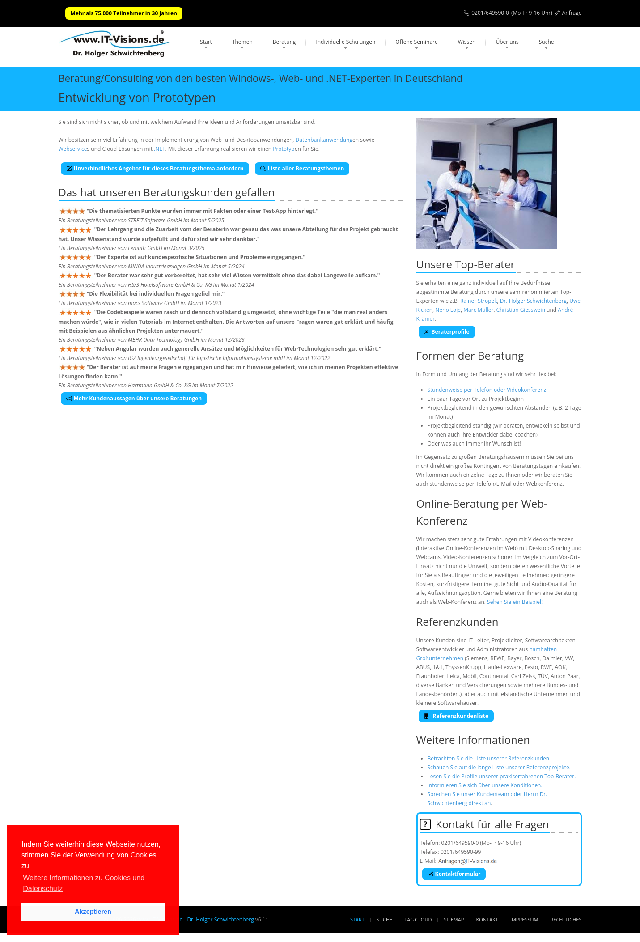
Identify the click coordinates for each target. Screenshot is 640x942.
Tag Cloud (418, 919)
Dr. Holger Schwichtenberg (533, 301)
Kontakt (487, 919)
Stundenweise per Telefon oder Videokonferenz (487, 390)
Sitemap (454, 919)
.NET (159, 149)
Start (206, 42)
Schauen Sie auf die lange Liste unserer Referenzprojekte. (499, 767)
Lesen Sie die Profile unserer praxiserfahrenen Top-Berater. (502, 776)
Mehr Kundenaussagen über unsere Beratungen (134, 398)
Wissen (467, 42)
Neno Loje (448, 310)
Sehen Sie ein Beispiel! (515, 602)
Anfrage (572, 13)
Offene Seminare (416, 42)
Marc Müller (478, 310)
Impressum (524, 919)
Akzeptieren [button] (93, 911)
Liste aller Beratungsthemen (302, 168)
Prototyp (283, 149)
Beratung (284, 42)
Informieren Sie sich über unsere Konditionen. (485, 785)
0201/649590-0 (490, 13)
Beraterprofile (447, 331)
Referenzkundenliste (456, 716)
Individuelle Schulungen (345, 42)
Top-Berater (485, 264)
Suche (546, 42)
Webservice (73, 149)
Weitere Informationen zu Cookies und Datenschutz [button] (83, 883)
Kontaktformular (454, 874)
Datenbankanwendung (324, 140)
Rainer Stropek (478, 301)
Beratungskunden (188, 192)
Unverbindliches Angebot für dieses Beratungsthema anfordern (155, 168)
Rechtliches (566, 919)
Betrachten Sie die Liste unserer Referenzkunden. (489, 758)
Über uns (507, 42)
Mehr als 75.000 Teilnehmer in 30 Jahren (124, 13)
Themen (242, 42)
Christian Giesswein (520, 310)
